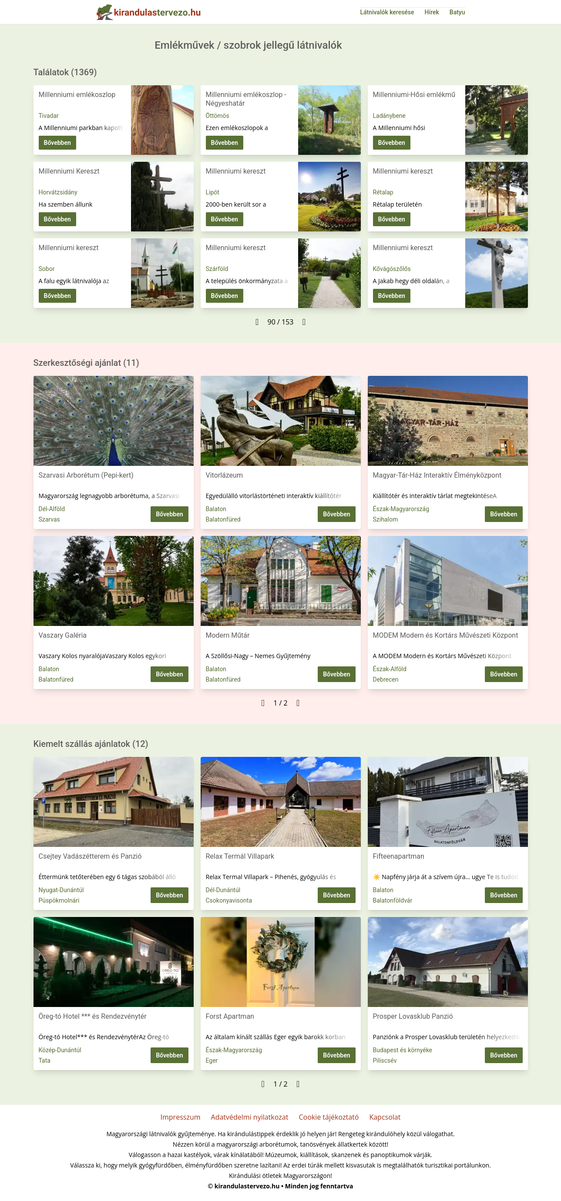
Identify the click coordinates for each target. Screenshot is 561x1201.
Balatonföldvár (393, 900)
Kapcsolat (384, 1117)
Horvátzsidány (58, 192)
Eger (212, 1060)
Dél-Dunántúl (223, 890)
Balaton (216, 508)
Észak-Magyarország (401, 508)
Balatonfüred (223, 519)
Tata (44, 1060)
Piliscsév (385, 1060)
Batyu (457, 12)
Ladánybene (389, 115)
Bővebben (57, 142)
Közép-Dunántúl (60, 1050)
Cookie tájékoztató (329, 1117)
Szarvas (49, 519)
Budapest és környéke (403, 1050)
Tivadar (49, 115)
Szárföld (217, 268)
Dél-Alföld (52, 508)
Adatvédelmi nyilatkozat (250, 1117)
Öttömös (217, 115)
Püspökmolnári (59, 900)
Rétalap (383, 192)
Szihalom (385, 519)
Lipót (212, 192)
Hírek (432, 12)
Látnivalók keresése (387, 12)
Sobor (47, 268)
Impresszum (181, 1117)
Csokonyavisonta (229, 900)
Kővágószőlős (392, 268)
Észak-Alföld (389, 669)
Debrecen (386, 679)
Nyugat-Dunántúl (61, 890)
